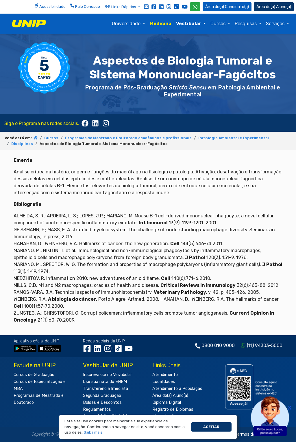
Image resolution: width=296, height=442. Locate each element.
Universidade (127, 23)
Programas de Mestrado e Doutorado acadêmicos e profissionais (128, 138)
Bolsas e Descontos (102, 402)
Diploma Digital (166, 402)
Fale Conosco (85, 6)
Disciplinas (22, 144)
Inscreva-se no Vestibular (107, 374)
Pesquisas (246, 23)
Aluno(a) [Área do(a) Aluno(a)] (273, 6)
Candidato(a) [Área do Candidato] (227, 6)
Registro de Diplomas (172, 409)
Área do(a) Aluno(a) (170, 395)
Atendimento (165, 374)
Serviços (276, 23)
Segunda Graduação (102, 395)
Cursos (218, 23)
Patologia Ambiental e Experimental (233, 138)
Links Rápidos (121, 6)
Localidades (163, 381)
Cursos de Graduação (34, 374)
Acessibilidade (50, 6)
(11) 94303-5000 (264, 345)
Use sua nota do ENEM (105, 381)
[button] (93, 433)
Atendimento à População (177, 388)
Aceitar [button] (211, 427)
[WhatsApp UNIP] (195, 6)
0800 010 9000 (218, 345)
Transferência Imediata (105, 388)
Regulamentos (97, 409)
